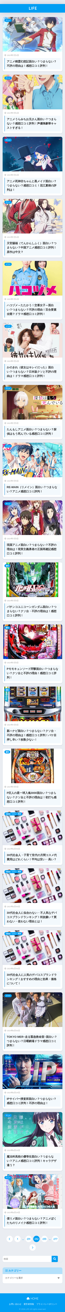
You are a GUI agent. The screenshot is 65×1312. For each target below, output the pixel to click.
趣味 (7, 566)
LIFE (33, 8)
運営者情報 (29, 1304)
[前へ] (9, 1239)
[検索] (55, 1259)
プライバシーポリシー (46, 1304)
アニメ (8, 20)
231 (28, 1238)
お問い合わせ (15, 1304)
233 (44, 1238)
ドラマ (8, 264)
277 (55, 1238)
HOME (32, 1298)
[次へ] (32, 1247)
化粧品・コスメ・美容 (13, 814)
